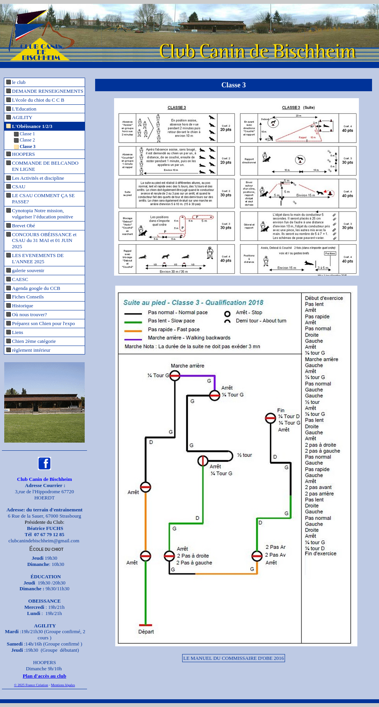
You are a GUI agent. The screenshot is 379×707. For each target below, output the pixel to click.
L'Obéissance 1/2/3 (32, 126)
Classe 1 (27, 133)
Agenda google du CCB (36, 288)
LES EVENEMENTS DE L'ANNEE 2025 (38, 258)
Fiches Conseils (28, 297)
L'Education (24, 109)
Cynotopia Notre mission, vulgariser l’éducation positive (42, 214)
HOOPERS (23, 154)
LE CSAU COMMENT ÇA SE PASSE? (43, 198)
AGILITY (22, 117)
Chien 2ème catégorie (34, 341)
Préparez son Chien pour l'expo (43, 323)
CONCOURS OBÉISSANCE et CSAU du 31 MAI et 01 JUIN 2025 (44, 241)
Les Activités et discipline (38, 178)
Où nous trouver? (29, 314)
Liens (17, 332)
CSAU (19, 186)
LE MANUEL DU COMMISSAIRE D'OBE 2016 (233, 658)
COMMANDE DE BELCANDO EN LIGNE (45, 166)
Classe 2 (27, 140)
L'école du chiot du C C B (38, 100)
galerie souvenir (28, 270)
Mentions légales (63, 685)
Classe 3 (28, 146)
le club (19, 82)
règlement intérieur (31, 350)
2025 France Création (32, 685)
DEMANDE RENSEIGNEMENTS (48, 91)
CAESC (20, 279)
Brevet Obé (23, 225)
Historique (22, 305)
